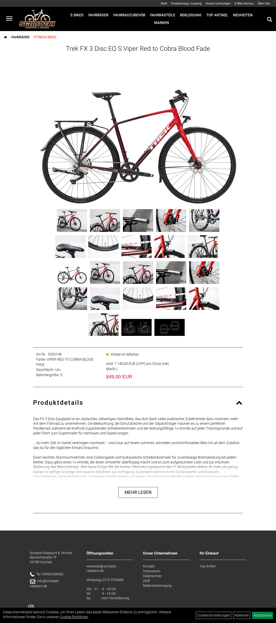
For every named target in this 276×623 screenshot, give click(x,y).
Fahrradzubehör (129, 15)
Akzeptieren (262, 615)
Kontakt (148, 566)
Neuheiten (243, 15)
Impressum (151, 571)
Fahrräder (98, 15)
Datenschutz (152, 576)
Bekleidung (190, 15)
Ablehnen (241, 615)
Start (164, 3)
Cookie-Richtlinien (74, 617)
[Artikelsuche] (269, 20)
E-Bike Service (244, 3)
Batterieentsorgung (157, 586)
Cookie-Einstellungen (213, 615)
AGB (146, 581)
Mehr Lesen (138, 492)
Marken (161, 23)
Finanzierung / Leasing (186, 3)
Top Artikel (217, 15)
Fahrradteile (162, 15)
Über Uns (264, 3)
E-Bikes (77, 15)
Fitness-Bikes (45, 37)
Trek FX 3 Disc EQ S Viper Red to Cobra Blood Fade (138, 48)
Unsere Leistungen (217, 3)
